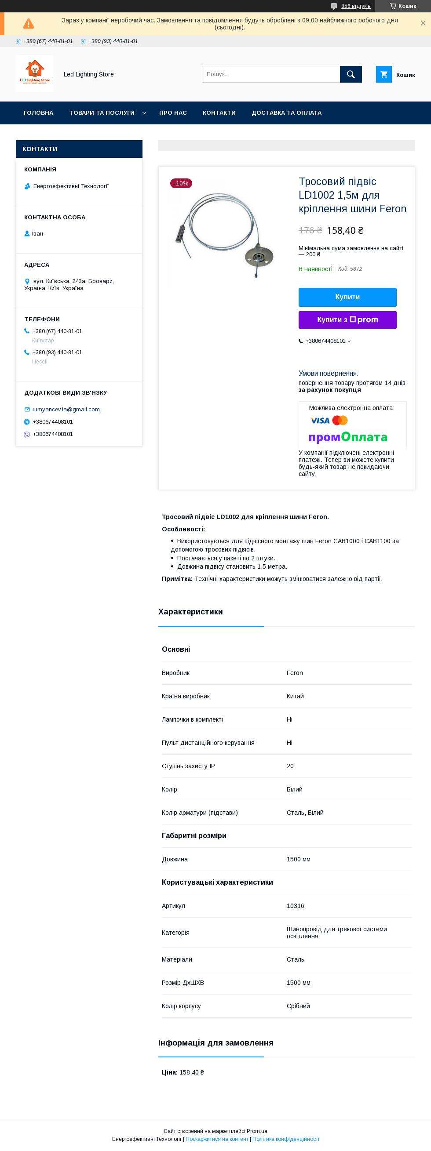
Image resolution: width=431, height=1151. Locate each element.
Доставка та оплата (286, 112)
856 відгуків (356, 6)
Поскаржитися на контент (217, 1139)
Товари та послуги (102, 112)
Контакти (219, 112)
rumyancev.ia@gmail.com (66, 409)
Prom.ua (257, 1131)
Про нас (173, 112)
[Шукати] (351, 74)
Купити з (347, 320)
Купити (348, 297)
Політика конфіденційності (285, 1139)
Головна (38, 112)
